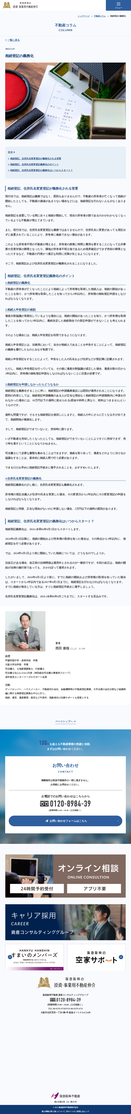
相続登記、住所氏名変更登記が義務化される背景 (35, 172)
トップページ (83, 16)
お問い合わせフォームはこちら (66, 821)
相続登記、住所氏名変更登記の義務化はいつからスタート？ (41, 184)
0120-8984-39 (65, 804)
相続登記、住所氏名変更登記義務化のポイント (34, 178)
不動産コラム (100, 16)
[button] (10, 957)
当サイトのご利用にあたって (77, 1111)
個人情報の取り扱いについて (53, 1111)
